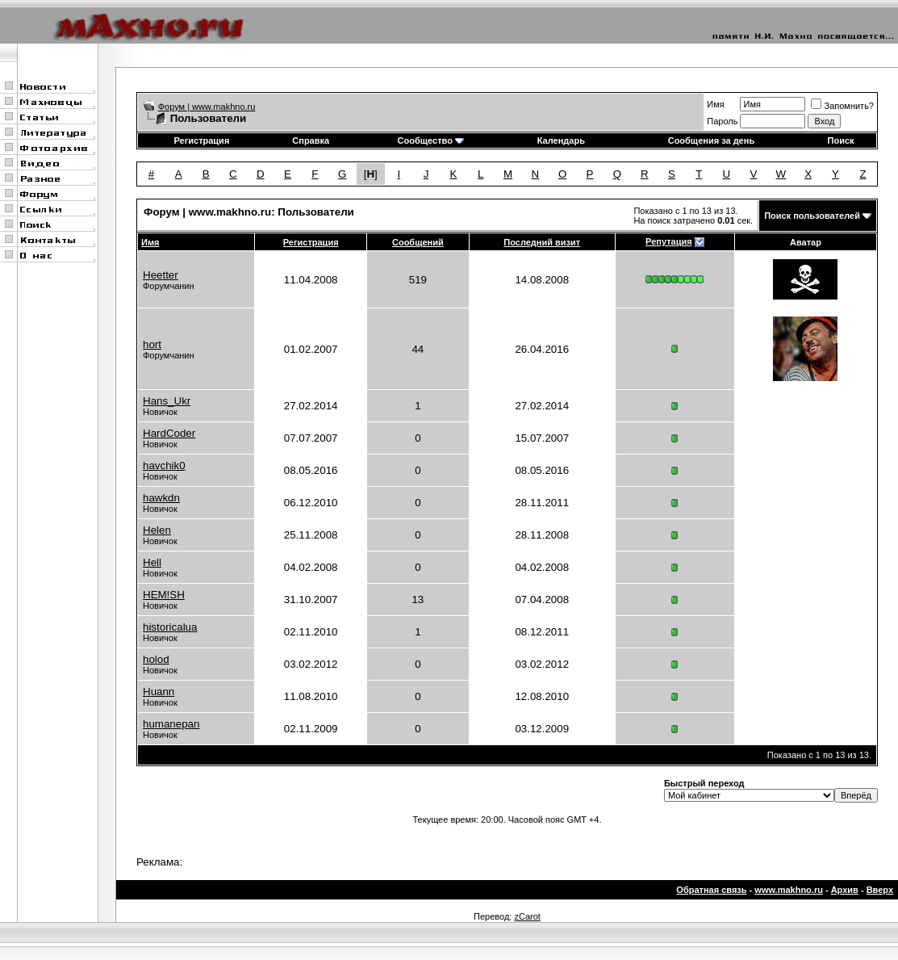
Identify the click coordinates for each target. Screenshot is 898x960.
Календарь (561, 140)
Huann (158, 691)
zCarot (527, 916)
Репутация (668, 241)
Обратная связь (711, 890)
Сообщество (431, 140)
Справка (310, 140)
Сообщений (418, 242)
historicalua (170, 627)
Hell (152, 562)
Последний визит (541, 242)
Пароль (722, 121)
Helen (157, 530)
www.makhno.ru (788, 890)
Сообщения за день (711, 140)
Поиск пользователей (812, 215)
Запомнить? (842, 106)
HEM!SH (164, 595)
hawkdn (161, 498)
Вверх (880, 890)
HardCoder (169, 433)
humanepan (171, 724)
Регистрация (201, 140)
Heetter (160, 275)
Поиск (841, 140)
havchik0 (164, 465)
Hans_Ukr (166, 401)
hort (152, 344)
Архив (844, 890)
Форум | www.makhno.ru (207, 106)
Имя (715, 104)
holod (156, 659)
